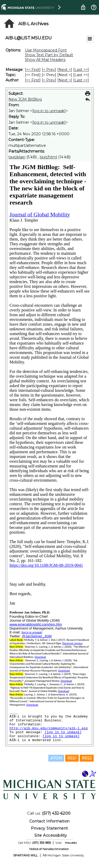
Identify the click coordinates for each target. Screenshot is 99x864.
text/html (48, 157)
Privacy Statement (49, 828)
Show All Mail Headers (45, 59)
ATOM (56, 758)
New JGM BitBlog (25, 99)
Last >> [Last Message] (81, 69)
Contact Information (49, 821)
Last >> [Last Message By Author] (81, 80)
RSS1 (72, 758)
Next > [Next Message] (65, 69)
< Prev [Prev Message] (49, 69)
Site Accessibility (50, 835)
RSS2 (87, 758)
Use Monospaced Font (46, 50)
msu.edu (71, 843)
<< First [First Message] (32, 69)
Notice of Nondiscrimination (49, 849)
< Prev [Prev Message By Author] (49, 80)
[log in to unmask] (49, 110)
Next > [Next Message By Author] (65, 80)
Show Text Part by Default (49, 55)
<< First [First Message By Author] (32, 80)
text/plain (16, 157)
